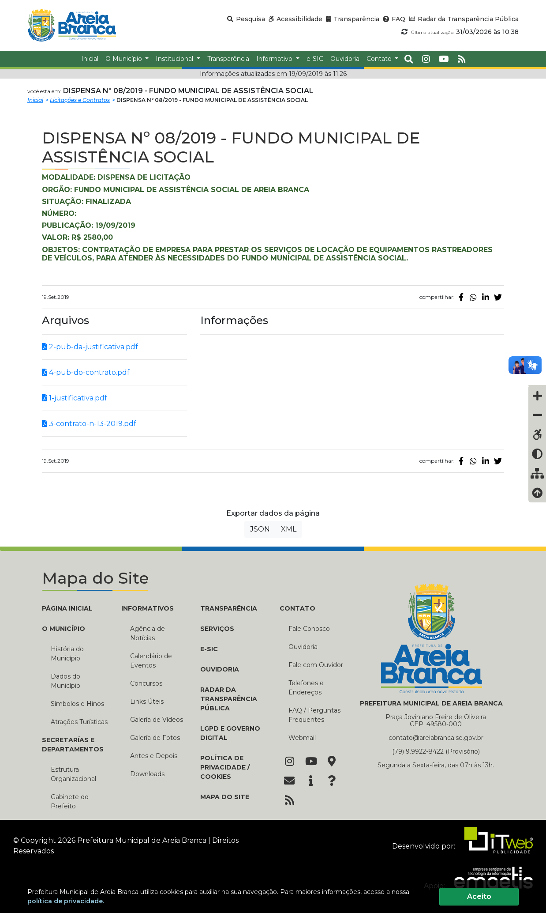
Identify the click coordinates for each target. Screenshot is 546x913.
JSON (260, 529)
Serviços (217, 629)
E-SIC (209, 649)
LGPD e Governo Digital (230, 733)
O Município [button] (124, 59)
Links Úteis (147, 702)
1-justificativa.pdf (74, 398)
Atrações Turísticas (79, 722)
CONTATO (297, 608)
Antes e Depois (153, 756)
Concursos (146, 683)
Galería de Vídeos (156, 720)
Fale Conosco (309, 629)
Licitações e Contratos (80, 100)
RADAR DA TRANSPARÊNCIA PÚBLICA (228, 699)
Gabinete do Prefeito (70, 801)
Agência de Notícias (147, 633)
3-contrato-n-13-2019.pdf (89, 423)
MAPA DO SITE (224, 797)
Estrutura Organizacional (73, 774)
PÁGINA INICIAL (67, 608)
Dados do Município (65, 681)
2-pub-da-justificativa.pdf (90, 347)
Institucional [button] (175, 59)
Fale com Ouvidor (315, 665)
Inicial (35, 100)
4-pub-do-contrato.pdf (86, 372)
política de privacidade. (65, 901)
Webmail (302, 738)
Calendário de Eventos (151, 660)
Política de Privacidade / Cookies (225, 767)
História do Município (67, 653)
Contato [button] (379, 59)
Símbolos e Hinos (77, 704)
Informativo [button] (275, 59)
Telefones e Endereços (306, 687)
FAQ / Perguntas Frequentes (314, 715)
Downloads (147, 774)
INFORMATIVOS (147, 608)
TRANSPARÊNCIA (228, 608)
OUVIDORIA (219, 669)
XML (288, 529)
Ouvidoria (303, 647)
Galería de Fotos (155, 738)
